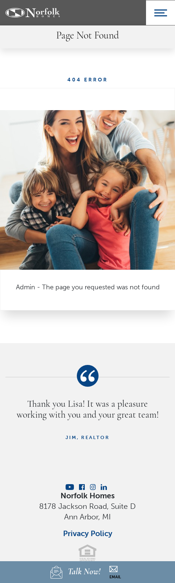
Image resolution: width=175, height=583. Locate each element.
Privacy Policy (87, 533)
